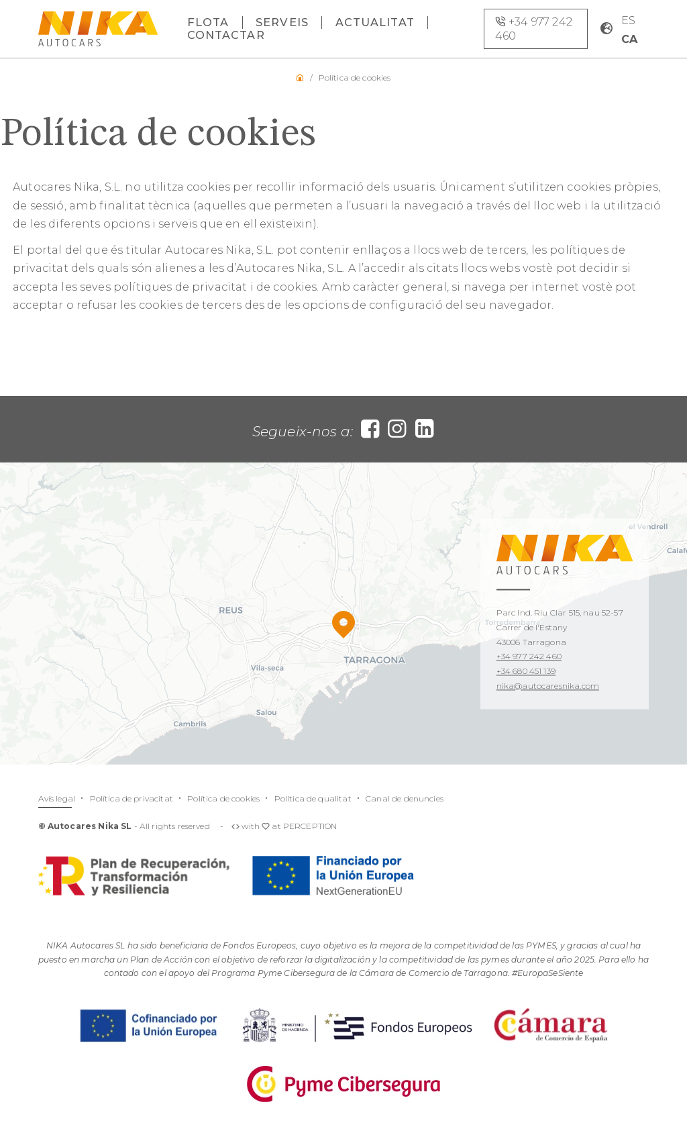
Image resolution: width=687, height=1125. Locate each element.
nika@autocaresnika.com (547, 686)
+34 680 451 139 (526, 671)
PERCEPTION (310, 826)
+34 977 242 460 (529, 657)
